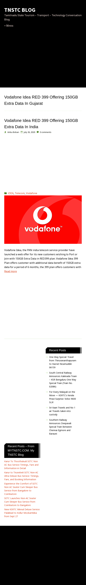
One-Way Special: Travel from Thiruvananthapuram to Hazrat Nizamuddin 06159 (62, 362)
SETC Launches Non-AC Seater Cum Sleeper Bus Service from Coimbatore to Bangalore (20, 502)
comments (45, 132)
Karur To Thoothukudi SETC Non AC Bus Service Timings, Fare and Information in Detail (21, 465)
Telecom (20, 193)
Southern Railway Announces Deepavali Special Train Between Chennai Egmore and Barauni (60, 426)
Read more (10, 271)
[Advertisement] (43, 61)
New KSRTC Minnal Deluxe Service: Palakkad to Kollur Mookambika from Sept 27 (22, 513)
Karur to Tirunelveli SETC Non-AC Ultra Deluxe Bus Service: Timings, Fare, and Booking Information (21, 476)
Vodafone (31, 193)
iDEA (11, 193)
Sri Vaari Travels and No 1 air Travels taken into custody (62, 411)
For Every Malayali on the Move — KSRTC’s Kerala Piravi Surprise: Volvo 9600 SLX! (62, 397)
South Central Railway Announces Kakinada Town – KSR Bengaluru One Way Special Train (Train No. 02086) (63, 379)
